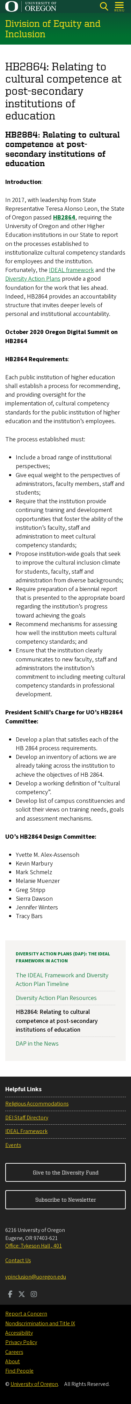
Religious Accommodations (36, 1104)
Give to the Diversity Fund (66, 1172)
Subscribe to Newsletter (65, 1199)
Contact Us (18, 1260)
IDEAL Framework (26, 1131)
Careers (14, 1352)
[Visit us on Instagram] (34, 1295)
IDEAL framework (71, 270)
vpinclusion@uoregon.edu (35, 1277)
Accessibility (19, 1333)
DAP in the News (37, 1043)
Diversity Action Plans (32, 278)
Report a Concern (26, 1314)
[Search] (104, 6)
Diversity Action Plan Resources (56, 998)
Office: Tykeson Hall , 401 (33, 1246)
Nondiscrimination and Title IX (40, 1323)
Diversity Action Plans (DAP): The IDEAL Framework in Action (63, 957)
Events (13, 1145)
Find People (19, 1371)
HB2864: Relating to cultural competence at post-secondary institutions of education (57, 1021)
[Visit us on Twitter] (21, 1295)
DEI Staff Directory (26, 1118)
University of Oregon (34, 1384)
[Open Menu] (120, 6)
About (12, 1361)
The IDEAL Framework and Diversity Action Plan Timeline (62, 979)
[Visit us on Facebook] (10, 1295)
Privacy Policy (21, 1342)
